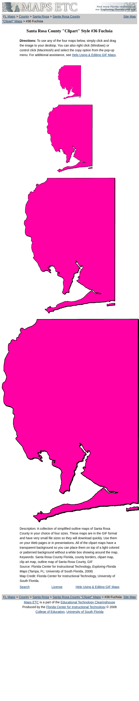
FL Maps (9, 16)
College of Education (50, 612)
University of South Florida (84, 612)
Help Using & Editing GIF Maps (94, 55)
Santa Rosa (40, 16)
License (57, 587)
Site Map (129, 16)
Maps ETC (31, 602)
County (24, 16)
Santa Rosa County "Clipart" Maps (77, 597)
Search (25, 587)
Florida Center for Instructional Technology (76, 607)
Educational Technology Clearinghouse (87, 602)
